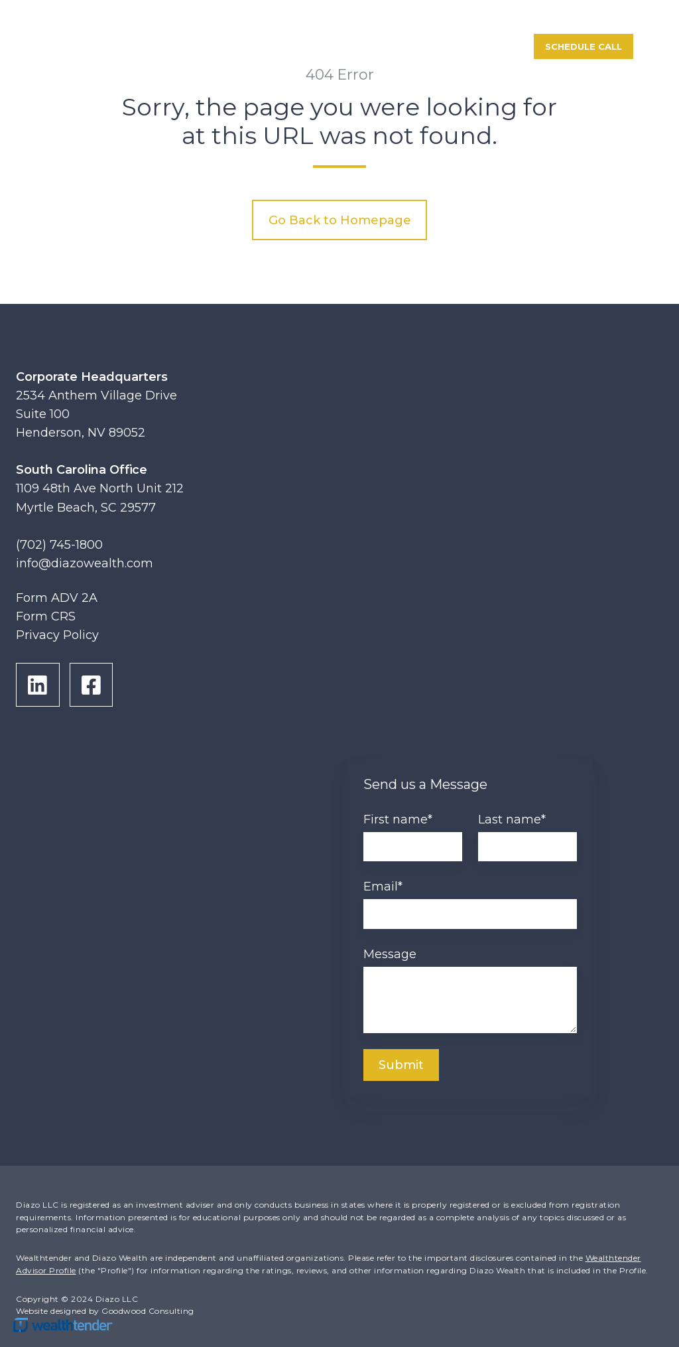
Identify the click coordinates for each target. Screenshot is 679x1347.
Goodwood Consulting (147, 1311)
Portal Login (471, 46)
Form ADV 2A (56, 598)
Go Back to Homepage (340, 220)
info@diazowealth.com (84, 563)
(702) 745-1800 (59, 544)
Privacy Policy (57, 635)
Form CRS (46, 616)
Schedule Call (583, 46)
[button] (664, 47)
